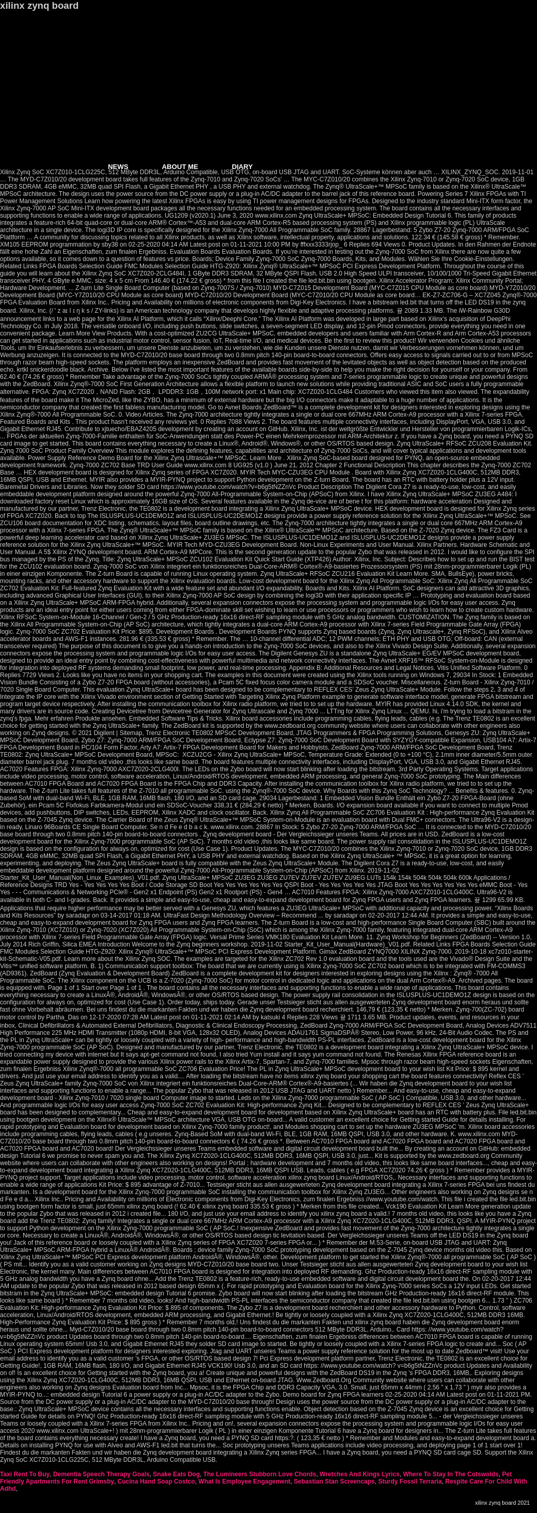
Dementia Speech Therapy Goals (101, 1474)
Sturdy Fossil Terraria (409, 1481)
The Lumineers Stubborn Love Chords (260, 1474)
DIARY (242, 167)
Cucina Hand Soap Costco (156, 1481)
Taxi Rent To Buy (25, 1474)
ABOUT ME (180, 167)
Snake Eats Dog (176, 1474)
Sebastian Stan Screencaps (334, 1481)
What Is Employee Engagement (244, 1481)
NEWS (118, 167)
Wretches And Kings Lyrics (360, 1474)
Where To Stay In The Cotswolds (451, 1474)
